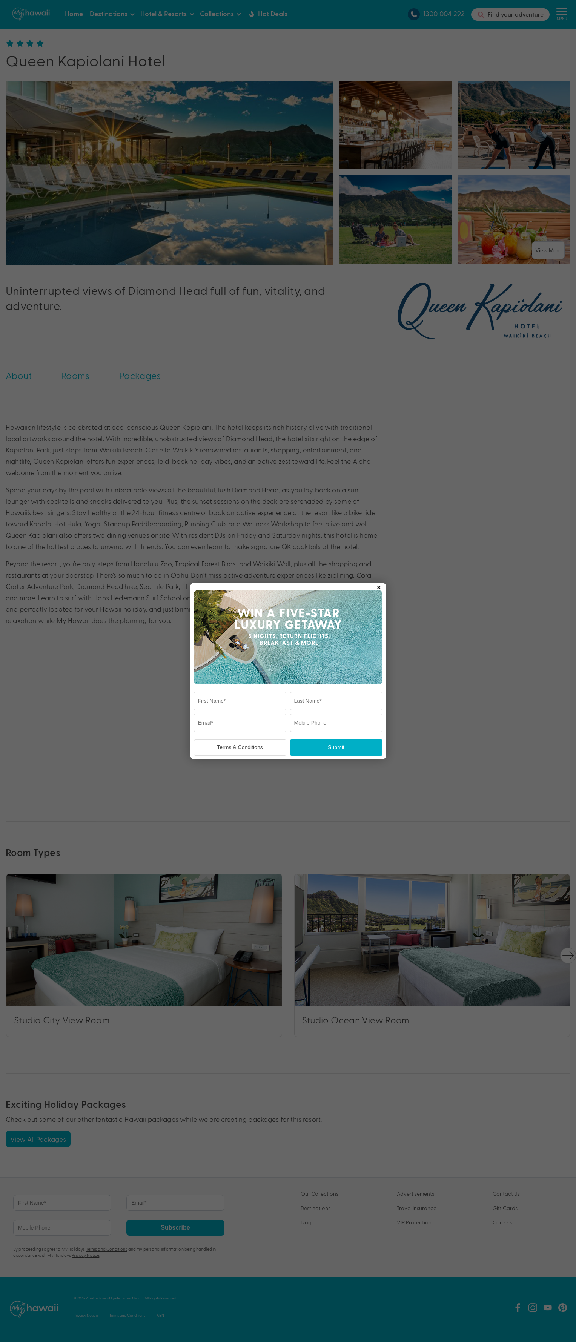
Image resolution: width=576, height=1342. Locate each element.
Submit (336, 747)
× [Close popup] (378, 586)
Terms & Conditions (240, 747)
